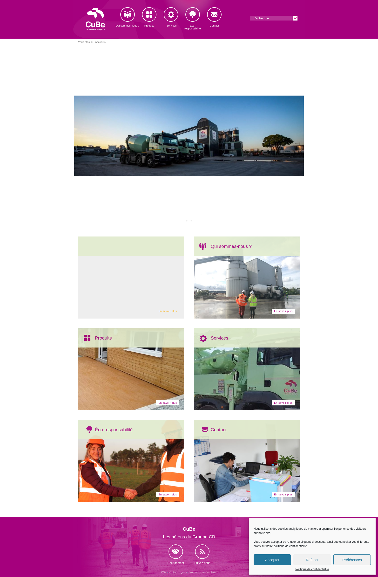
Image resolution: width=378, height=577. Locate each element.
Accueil (99, 42)
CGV (164, 572)
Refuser (312, 560)
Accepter (272, 560)
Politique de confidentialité (312, 569)
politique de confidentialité (290, 546)
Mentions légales (178, 572)
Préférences (352, 560)
